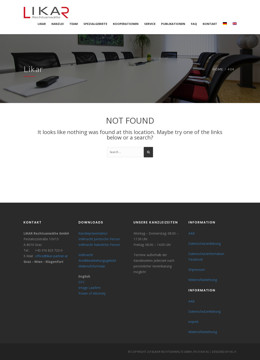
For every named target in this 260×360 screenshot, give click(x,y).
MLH (233, 352)
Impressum (196, 269)
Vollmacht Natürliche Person (99, 244)
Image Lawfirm (89, 288)
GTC (81, 282)
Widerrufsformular (91, 266)
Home (218, 69)
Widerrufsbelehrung (202, 280)
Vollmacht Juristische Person (99, 239)
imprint (193, 321)
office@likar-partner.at (51, 256)
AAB (191, 233)
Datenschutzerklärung (204, 243)
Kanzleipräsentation (92, 233)
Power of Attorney (92, 293)
